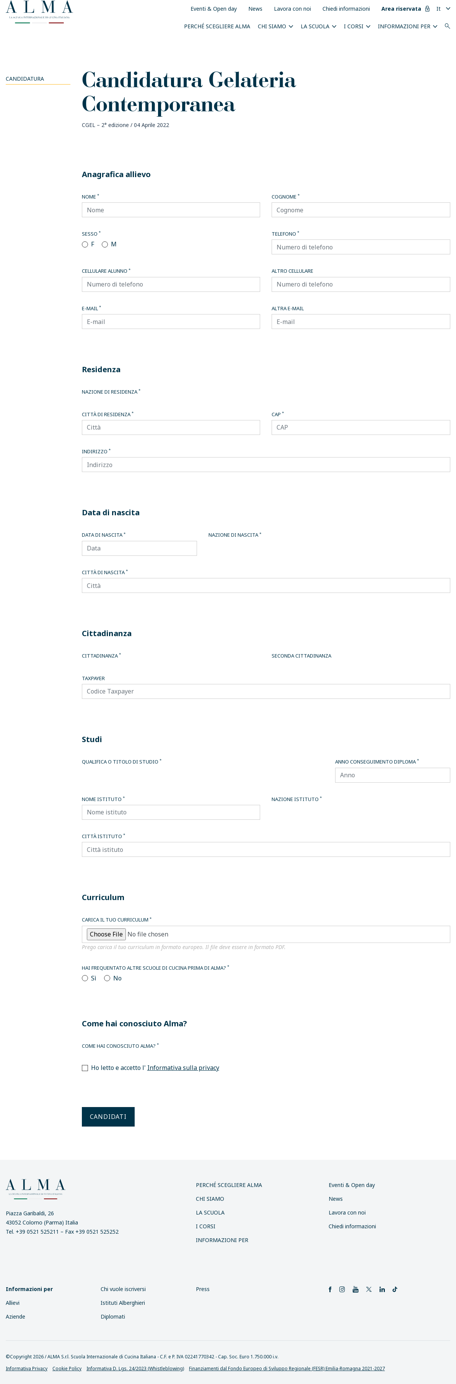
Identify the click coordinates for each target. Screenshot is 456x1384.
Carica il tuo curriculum (116, 919)
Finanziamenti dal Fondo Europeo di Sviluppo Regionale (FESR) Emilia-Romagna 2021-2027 (287, 1368)
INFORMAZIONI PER (404, 26)
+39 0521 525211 (37, 1231)
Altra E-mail (288, 308)
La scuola (315, 26)
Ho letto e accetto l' (155, 1067)
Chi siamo (272, 26)
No (117, 978)
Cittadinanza (101, 655)
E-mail (91, 308)
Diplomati (113, 1316)
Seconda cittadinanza (301, 655)
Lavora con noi (292, 8)
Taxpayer (93, 678)
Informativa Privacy (26, 1368)
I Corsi (353, 26)
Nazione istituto (297, 799)
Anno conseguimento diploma (377, 761)
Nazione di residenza (111, 391)
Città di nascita (105, 572)
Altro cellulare (292, 271)
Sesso (91, 233)
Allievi (13, 1302)
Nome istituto (103, 799)
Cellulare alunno (106, 271)
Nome (90, 196)
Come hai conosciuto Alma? (120, 1046)
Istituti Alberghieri (123, 1302)
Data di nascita (103, 534)
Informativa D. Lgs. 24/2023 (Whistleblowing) (135, 1368)
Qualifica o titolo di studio (121, 761)
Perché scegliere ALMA (217, 26)
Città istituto (103, 836)
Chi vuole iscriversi (123, 1289)
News (255, 8)
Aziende (15, 1316)
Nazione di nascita (234, 534)
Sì (93, 978)
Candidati (108, 1116)
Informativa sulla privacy (183, 1067)
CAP (278, 414)
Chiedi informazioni (346, 8)
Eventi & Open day (214, 8)
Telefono (285, 233)
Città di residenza (108, 414)
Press (203, 1289)
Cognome (286, 196)
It (438, 8)
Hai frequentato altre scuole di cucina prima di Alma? (155, 967)
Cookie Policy (66, 1368)
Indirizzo (96, 451)
